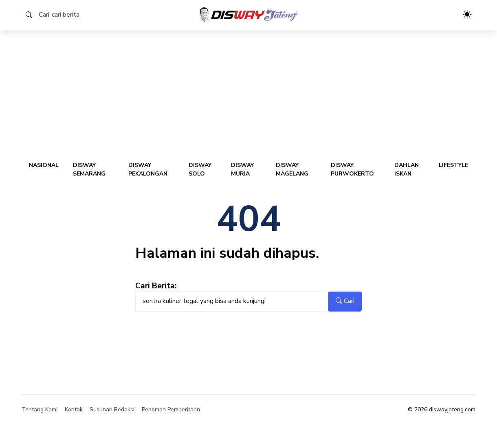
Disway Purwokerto (352, 169)
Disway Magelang (292, 169)
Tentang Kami (39, 409)
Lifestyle (453, 165)
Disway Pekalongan (147, 169)
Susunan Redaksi (112, 409)
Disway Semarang (89, 169)
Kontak (74, 409)
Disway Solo (200, 169)
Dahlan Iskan (406, 169)
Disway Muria (242, 169)
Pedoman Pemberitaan (171, 409)
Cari (345, 300)
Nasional (44, 165)
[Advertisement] (248, 92)
